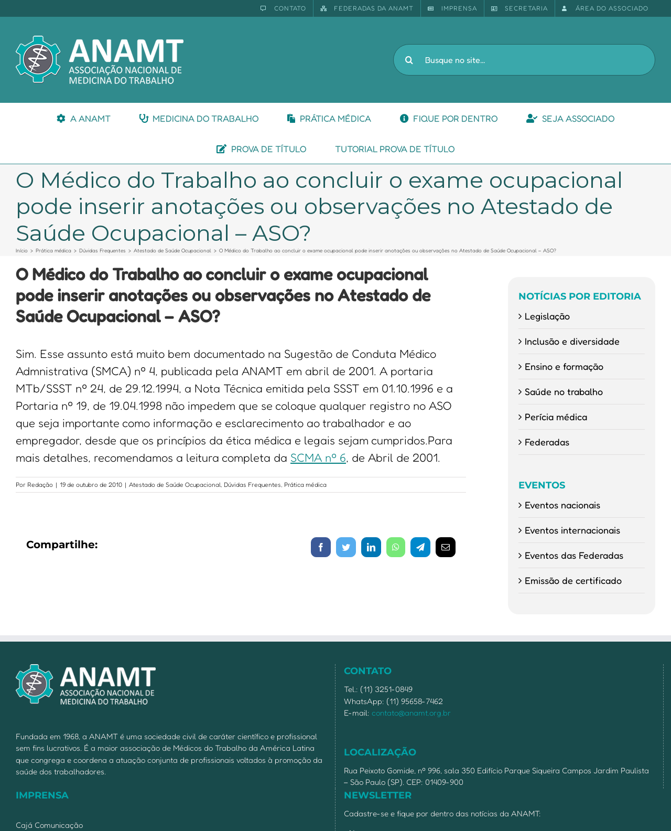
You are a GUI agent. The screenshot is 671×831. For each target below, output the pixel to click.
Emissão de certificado (573, 580)
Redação (40, 484)
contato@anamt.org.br (411, 713)
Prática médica (305, 484)
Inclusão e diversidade (572, 341)
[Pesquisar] (409, 60)
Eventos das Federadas (574, 555)
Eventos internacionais (572, 530)
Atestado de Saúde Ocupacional (175, 484)
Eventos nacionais (562, 504)
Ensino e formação (564, 366)
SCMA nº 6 (318, 457)
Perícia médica (556, 416)
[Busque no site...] (524, 60)
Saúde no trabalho (564, 391)
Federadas (547, 442)
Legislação (547, 316)
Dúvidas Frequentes (252, 484)
